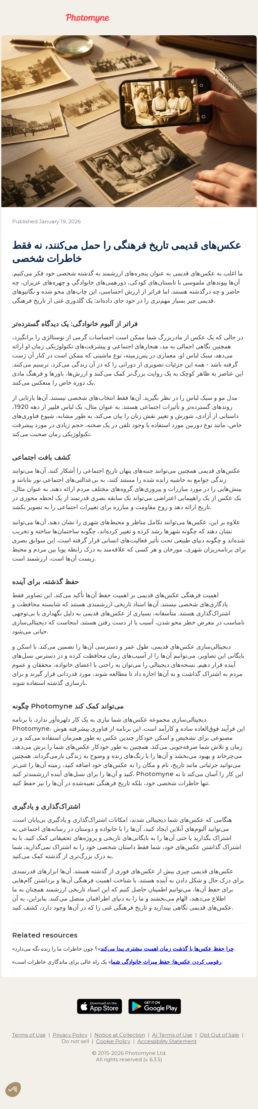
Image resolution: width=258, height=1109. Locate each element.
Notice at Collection (119, 1035)
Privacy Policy (70, 1035)
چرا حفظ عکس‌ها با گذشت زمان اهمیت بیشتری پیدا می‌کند (167, 948)
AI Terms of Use (172, 1035)
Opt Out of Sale (219, 1035)
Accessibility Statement (167, 1041)
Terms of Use (29, 1035)
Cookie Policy (113, 1041)
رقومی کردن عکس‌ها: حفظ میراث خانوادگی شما (166, 961)
